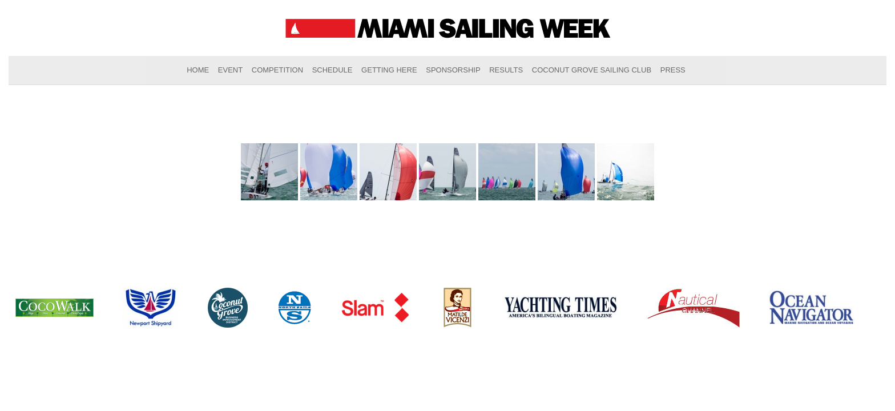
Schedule (332, 70)
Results (506, 70)
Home (198, 70)
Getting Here (389, 70)
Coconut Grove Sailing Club (591, 70)
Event (230, 70)
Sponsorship (453, 70)
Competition (277, 70)
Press (673, 70)
